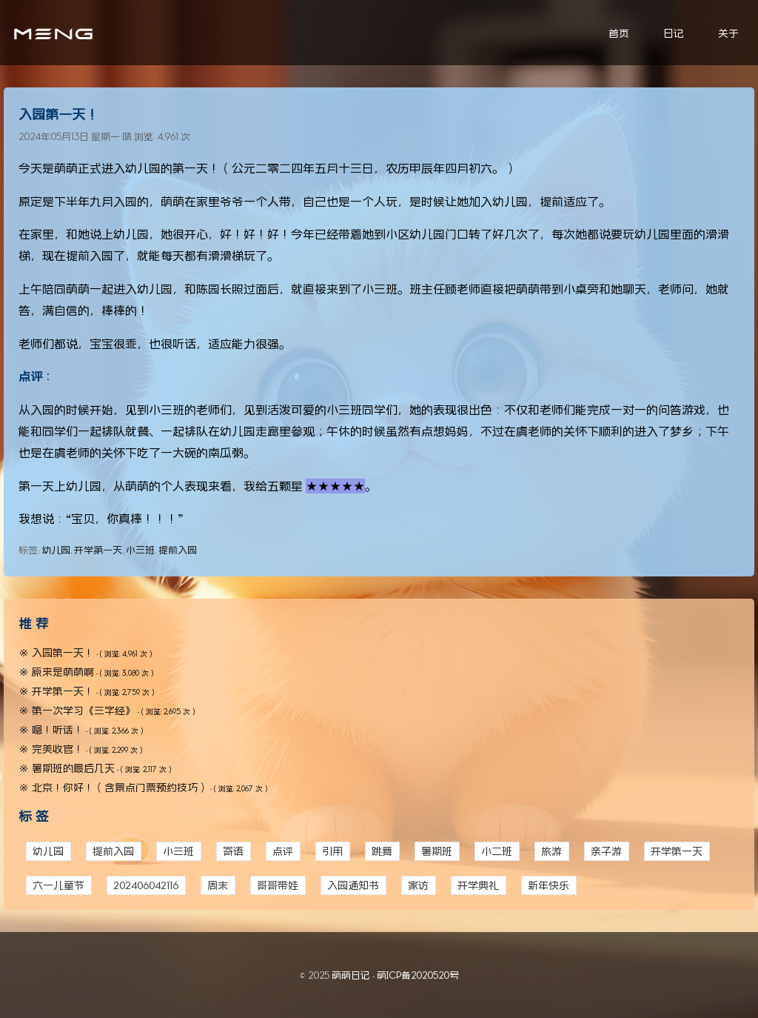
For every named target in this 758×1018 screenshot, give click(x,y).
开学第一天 (98, 550)
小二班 (496, 851)
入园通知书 (353, 885)
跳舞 (382, 851)
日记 (673, 33)
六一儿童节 (58, 885)
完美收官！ (58, 748)
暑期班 (436, 851)
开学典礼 (478, 885)
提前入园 (177, 550)
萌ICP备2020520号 (418, 975)
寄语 (233, 851)
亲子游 (606, 851)
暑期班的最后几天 (73, 768)
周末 (217, 885)
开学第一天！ (63, 691)
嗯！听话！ (58, 729)
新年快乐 (548, 885)
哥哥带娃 (277, 885)
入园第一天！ (58, 114)
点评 (282, 851)
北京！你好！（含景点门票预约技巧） (120, 787)
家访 (418, 885)
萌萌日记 (351, 975)
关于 (728, 33)
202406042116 (145, 885)
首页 (618, 33)
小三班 (140, 550)
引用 (332, 851)
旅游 (551, 851)
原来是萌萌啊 (63, 671)
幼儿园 (55, 550)
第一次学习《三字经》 (83, 710)
